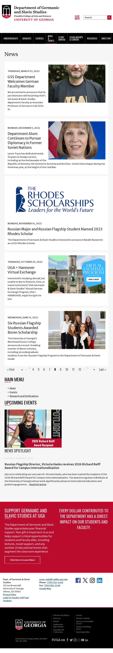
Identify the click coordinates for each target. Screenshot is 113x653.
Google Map (45, 588)
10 (67, 369)
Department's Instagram (92, 580)
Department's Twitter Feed (85, 580)
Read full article (37, 484)
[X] (71, 639)
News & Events (51, 38)
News (13, 388)
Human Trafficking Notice (83, 628)
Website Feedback (83, 618)
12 (81, 369)
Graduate (26, 38)
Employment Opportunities (58, 625)
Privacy (79, 615)
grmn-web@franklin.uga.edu (53, 579)
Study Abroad (61, 38)
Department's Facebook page (78, 580)
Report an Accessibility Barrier (84, 622)
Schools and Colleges (61, 615)
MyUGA (56, 621)
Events (13, 392)
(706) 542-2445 (55, 582)
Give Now (77, 17)
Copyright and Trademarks (58, 631)
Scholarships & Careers (76, 38)
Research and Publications (24, 396)
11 (74, 369)
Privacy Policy (9, 594)
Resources (92, 38)
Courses (40, 38)
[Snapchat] (78, 639)
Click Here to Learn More (22, 560)
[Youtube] (82, 639)
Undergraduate (11, 38)
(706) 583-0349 (52, 585)
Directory (106, 38)
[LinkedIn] (86, 639)
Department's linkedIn (100, 580)
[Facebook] (67, 639)
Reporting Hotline (83, 632)
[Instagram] (75, 639)
